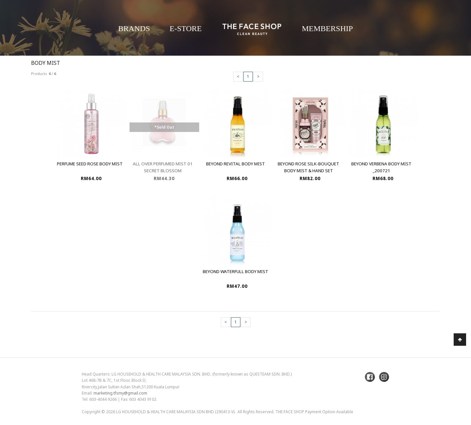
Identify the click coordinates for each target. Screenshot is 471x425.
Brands (134, 28)
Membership (327, 28)
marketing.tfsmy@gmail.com (120, 393)
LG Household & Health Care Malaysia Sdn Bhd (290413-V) (175, 412)
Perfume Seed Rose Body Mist (90, 164)
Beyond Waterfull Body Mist (235, 271)
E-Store (186, 28)
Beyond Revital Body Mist (235, 164)
